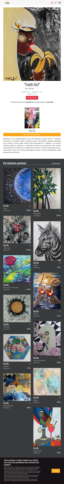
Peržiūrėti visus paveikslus (32, 134)
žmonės (33, 94)
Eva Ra (32, 131)
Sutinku (56, 471)
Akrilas (29, 92)
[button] (37, 88)
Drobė (40, 92)
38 (56, 163)
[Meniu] (59, 2)
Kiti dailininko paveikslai (14, 163)
